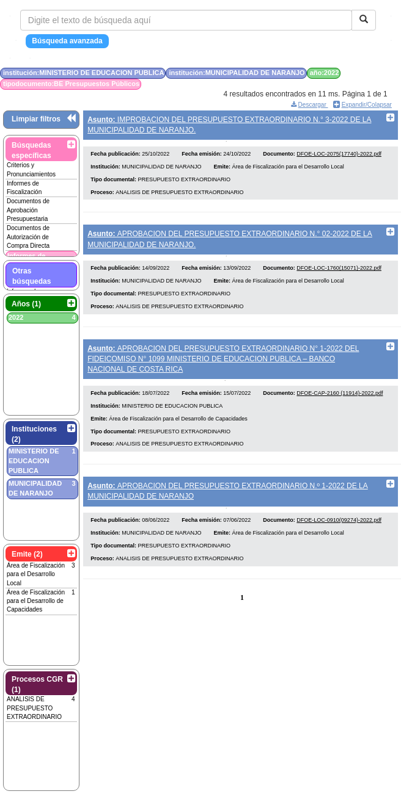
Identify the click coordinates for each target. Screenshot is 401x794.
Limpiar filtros (36, 119)
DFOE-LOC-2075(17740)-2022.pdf (338, 157)
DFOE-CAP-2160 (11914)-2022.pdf (339, 404)
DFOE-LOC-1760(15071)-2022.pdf (338, 275)
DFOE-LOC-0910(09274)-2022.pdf (338, 535)
